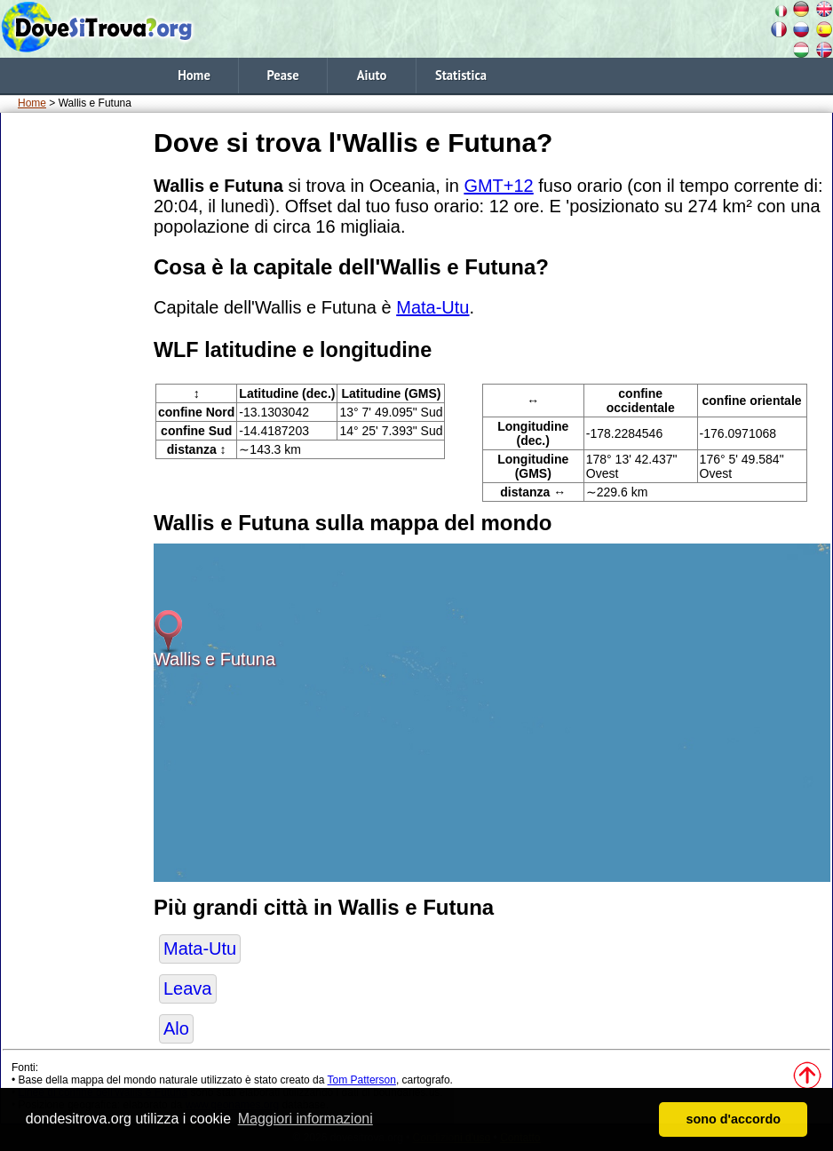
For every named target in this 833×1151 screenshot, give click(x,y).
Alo (176, 1028)
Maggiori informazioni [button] (305, 1118)
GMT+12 (498, 185)
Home (194, 75)
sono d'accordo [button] (733, 1119)
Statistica (461, 75)
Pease (282, 75)
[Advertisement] (74, 389)
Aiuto (372, 75)
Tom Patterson (362, 1080)
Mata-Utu (432, 307)
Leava (187, 988)
